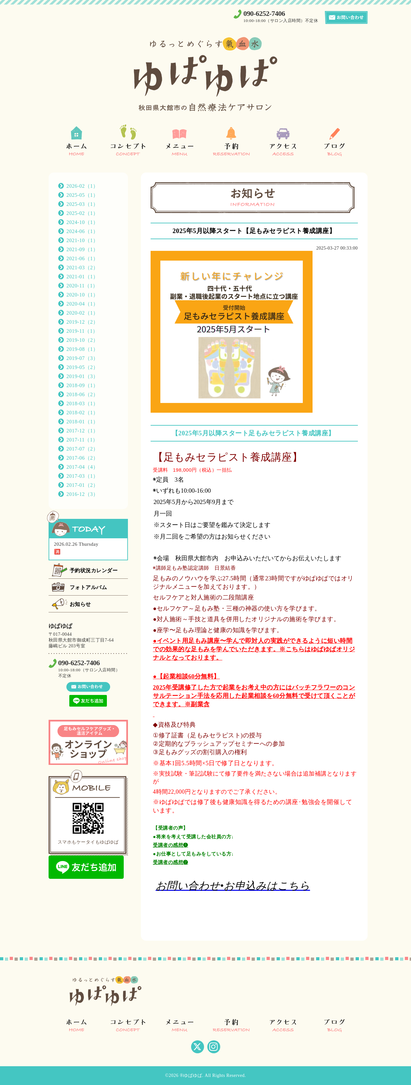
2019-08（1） (82, 349)
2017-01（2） (82, 485)
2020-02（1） (82, 313)
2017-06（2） (82, 458)
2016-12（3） (82, 494)
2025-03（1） (82, 204)
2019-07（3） (82, 358)
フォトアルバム (88, 587)
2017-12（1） (82, 430)
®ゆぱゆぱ (191, 1075)
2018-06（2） (82, 394)
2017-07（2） (82, 449)
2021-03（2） (82, 267)
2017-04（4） (82, 467)
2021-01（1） (82, 276)
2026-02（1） (82, 186)
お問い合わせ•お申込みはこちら (233, 885)
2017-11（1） (82, 439)
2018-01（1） (82, 421)
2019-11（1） (82, 331)
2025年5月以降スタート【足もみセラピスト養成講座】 (254, 230)
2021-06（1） (82, 258)
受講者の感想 (168, 845)
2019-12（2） (82, 322)
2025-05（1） (82, 195)
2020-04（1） (82, 304)
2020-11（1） (82, 285)
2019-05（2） (82, 367)
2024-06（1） (82, 231)
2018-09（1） (82, 385)
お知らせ (80, 604)
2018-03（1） (82, 403)
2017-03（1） (82, 476)
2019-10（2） (82, 340)
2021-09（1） (82, 249)
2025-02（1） (82, 213)
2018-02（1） (82, 412)
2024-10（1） (82, 222)
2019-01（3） (82, 376)
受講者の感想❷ (170, 862)
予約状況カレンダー (94, 570)
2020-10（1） (82, 294)
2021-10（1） (82, 240)
